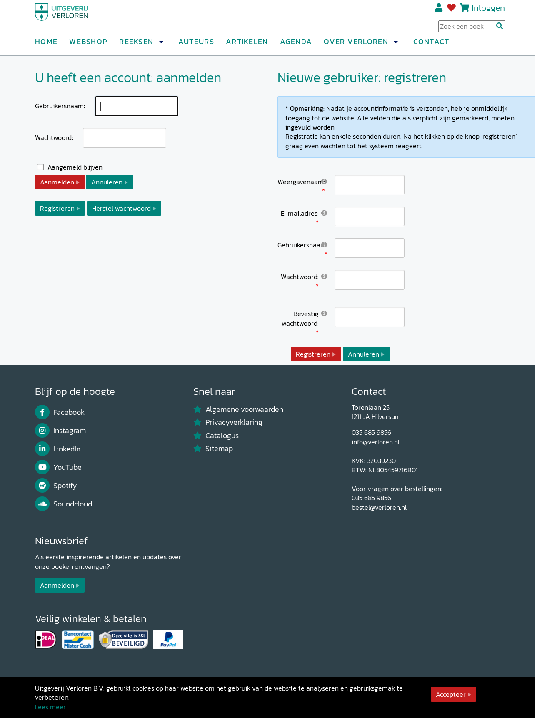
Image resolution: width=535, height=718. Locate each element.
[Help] (324, 181)
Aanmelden (57, 182)
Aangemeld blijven (75, 167)
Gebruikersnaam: (60, 105)
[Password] (369, 279)
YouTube (58, 467)
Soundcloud (63, 504)
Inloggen (488, 11)
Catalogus (216, 435)
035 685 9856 (371, 432)
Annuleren (106, 182)
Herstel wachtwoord (121, 208)
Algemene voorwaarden (238, 409)
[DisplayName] (369, 184)
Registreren (439, 11)
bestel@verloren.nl (379, 507)
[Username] (369, 248)
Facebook (60, 412)
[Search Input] (471, 29)
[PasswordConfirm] (369, 317)
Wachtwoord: (54, 137)
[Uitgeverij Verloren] (75, 19)
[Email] (369, 216)
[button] (160, 45)
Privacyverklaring (227, 422)
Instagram (60, 430)
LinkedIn (57, 449)
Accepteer (451, 694)
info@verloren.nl (376, 442)
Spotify (56, 485)
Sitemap (213, 448)
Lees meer (50, 707)
